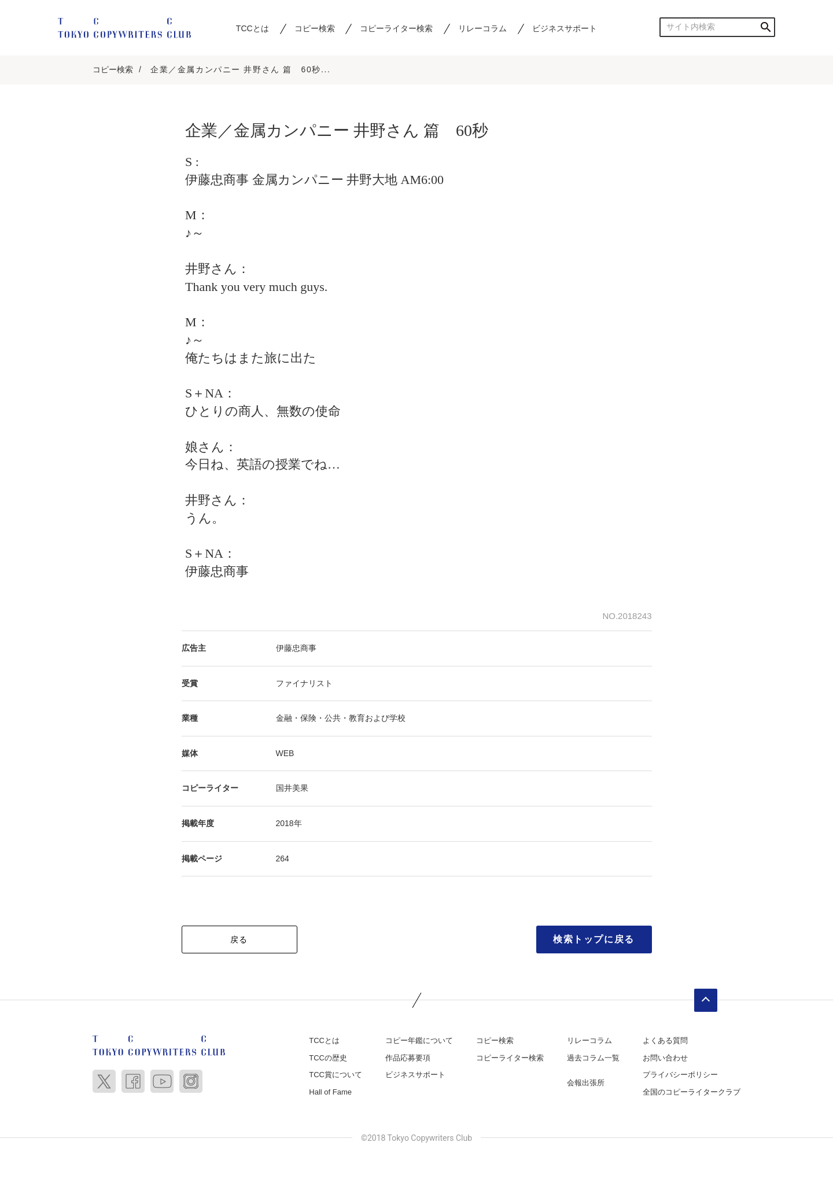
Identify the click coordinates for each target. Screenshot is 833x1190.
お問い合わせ (665, 1057)
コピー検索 (314, 28)
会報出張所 (586, 1082)
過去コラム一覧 (593, 1057)
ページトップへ (705, 1000)
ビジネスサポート (564, 28)
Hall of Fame (330, 1092)
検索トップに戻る (594, 939)
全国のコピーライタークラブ (691, 1092)
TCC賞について (335, 1074)
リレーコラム (482, 28)
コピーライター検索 (396, 28)
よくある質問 (665, 1040)
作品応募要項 (407, 1057)
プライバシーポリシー (680, 1074)
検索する (765, 26)
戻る (239, 939)
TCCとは (252, 28)
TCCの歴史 (328, 1057)
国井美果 (292, 788)
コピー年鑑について (419, 1040)
